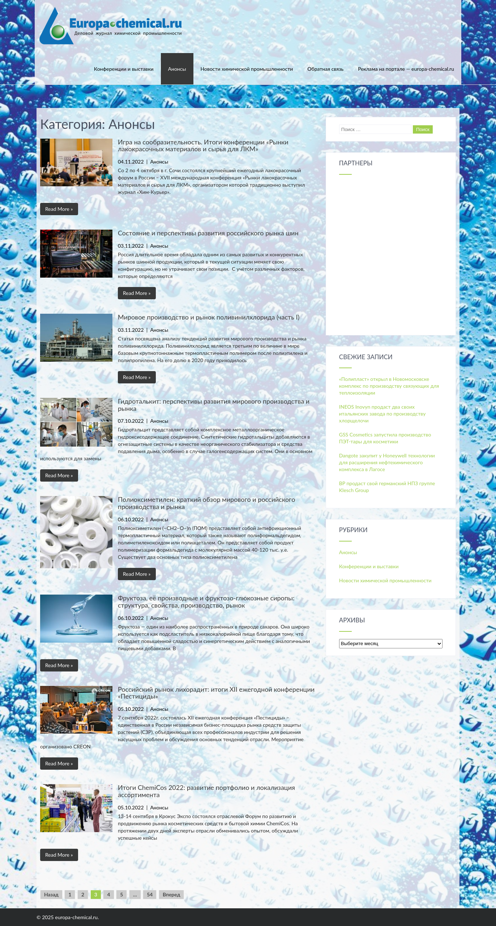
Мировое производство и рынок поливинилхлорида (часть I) (208, 317)
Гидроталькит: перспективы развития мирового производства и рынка (213, 404)
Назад (51, 894)
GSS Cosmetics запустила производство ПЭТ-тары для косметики (385, 437)
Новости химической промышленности (247, 69)
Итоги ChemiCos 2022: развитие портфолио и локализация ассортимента (206, 791)
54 (150, 894)
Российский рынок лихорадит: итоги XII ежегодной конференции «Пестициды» (216, 692)
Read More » (59, 209)
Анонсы (177, 69)
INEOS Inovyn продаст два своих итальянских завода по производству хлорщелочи (382, 413)
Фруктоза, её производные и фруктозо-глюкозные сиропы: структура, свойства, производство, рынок (206, 601)
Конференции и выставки (124, 69)
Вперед (171, 894)
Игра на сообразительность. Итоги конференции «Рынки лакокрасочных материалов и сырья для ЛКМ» (203, 145)
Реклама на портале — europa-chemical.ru (406, 69)
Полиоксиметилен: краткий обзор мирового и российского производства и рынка (206, 502)
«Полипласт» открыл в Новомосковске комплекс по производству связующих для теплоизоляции (389, 386)
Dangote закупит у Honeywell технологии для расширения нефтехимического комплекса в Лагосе (387, 462)
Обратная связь (325, 69)
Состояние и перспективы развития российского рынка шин (208, 233)
